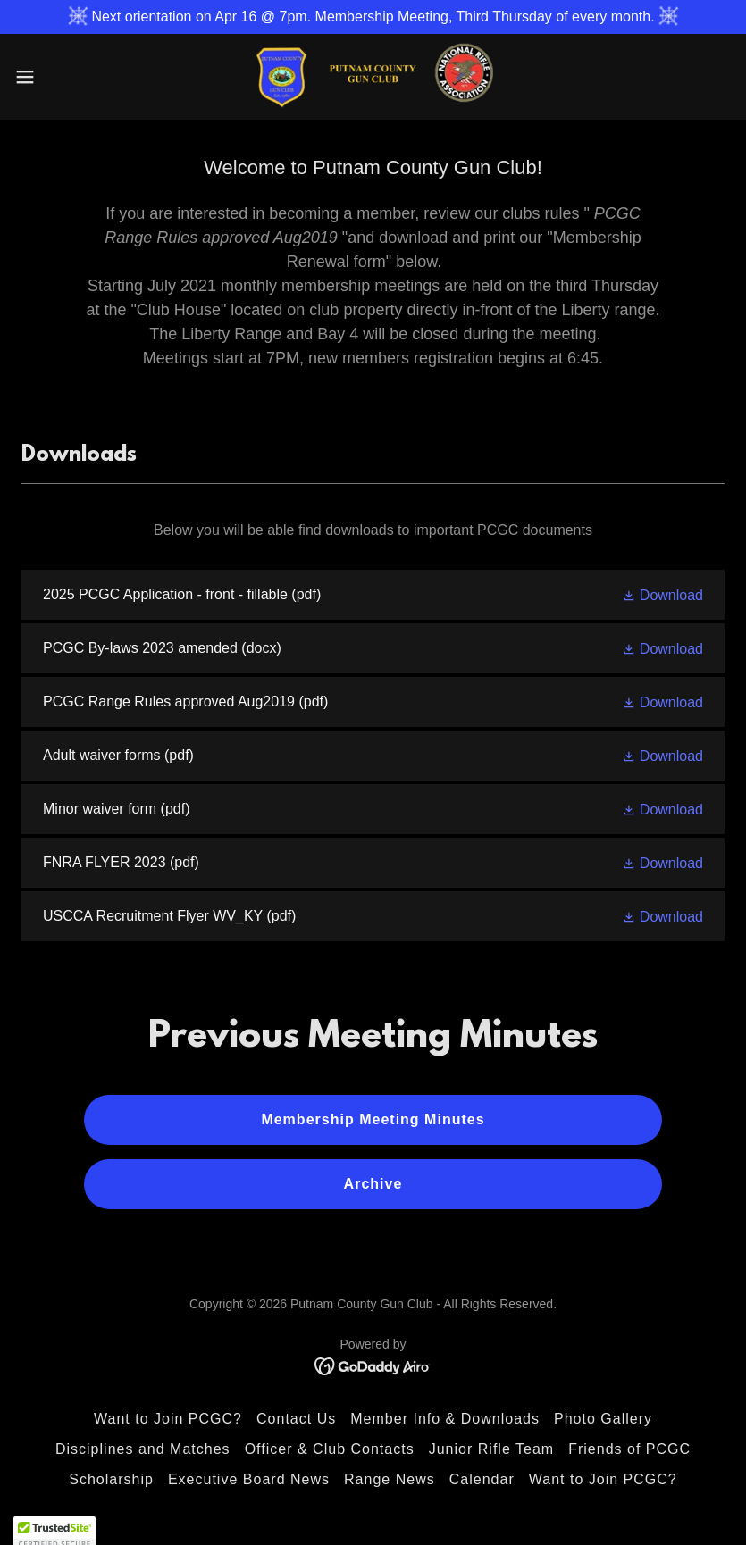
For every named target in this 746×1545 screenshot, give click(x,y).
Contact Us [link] (296, 1418)
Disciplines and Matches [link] (143, 1449)
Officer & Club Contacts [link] (330, 1449)
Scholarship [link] (111, 1479)
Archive (373, 1183)
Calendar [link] (482, 1479)
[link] (373, 77)
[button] (62, 77)
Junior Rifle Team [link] (491, 1449)
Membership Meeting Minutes (372, 1119)
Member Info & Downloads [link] (445, 1418)
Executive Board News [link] (249, 1479)
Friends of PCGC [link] (629, 1449)
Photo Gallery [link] (603, 1418)
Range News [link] (389, 1479)
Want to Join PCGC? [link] (168, 1418)
